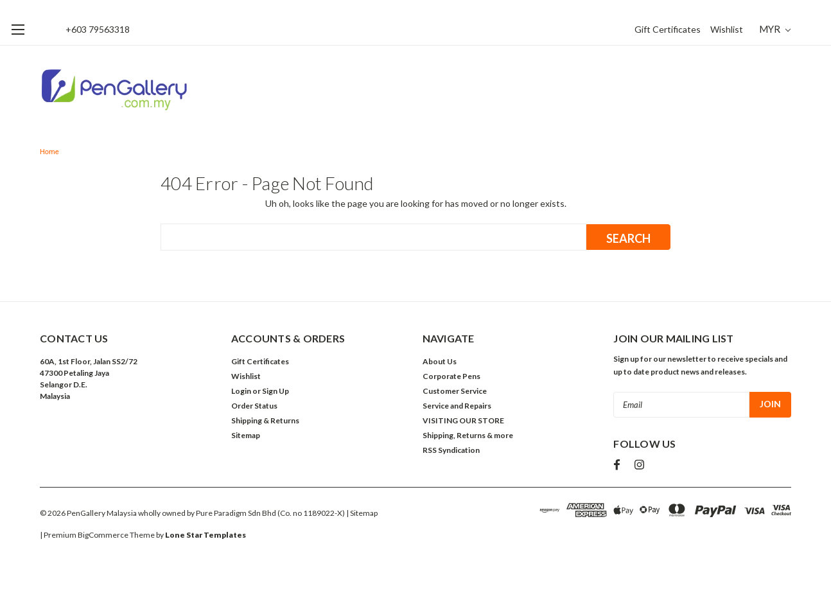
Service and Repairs (457, 405)
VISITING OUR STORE (463, 420)
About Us (440, 361)
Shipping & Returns (265, 420)
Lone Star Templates (205, 535)
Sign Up (275, 391)
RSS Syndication (451, 450)
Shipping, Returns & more (468, 435)
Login (241, 391)
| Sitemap (362, 513)
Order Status (254, 405)
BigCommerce (103, 535)
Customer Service (455, 391)
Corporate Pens (451, 376)
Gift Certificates (667, 29)
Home (49, 152)
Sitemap (245, 435)
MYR (775, 29)
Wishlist (726, 29)
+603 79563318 (98, 29)
